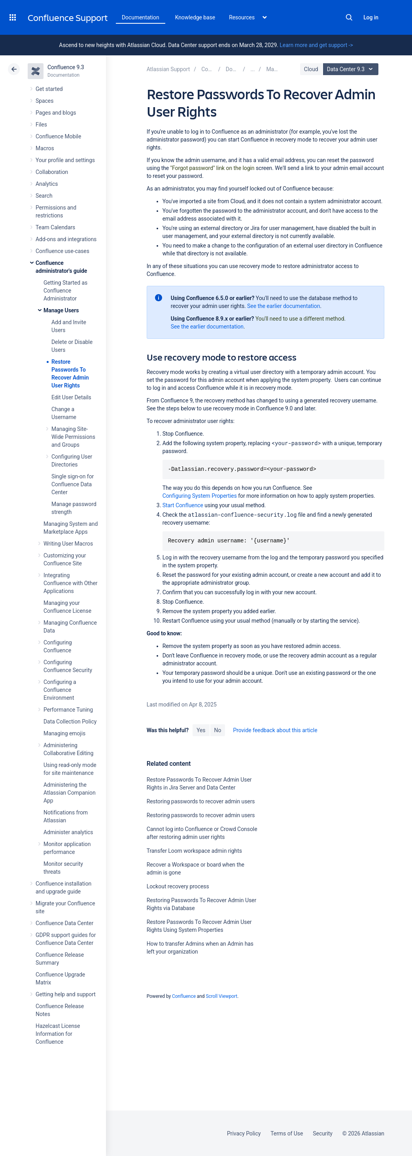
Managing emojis (64, 733)
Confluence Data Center (64, 923)
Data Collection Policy (69, 721)
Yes (201, 730)
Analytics (47, 184)
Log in (370, 17)
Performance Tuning (68, 709)
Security (323, 1133)
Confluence (184, 996)
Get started (49, 89)
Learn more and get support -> (316, 45)
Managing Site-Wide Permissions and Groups (73, 437)
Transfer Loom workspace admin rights (194, 851)
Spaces (44, 101)
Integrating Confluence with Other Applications (70, 583)
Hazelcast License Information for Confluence (58, 1034)
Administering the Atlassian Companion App (69, 793)
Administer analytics (68, 832)
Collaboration (52, 172)
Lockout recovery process (178, 886)
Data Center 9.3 (351, 69)
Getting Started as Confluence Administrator (65, 291)
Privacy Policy (244, 1133)
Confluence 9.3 (65, 67)
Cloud (311, 69)
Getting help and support (66, 994)
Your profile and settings (65, 160)
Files (41, 124)
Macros (45, 148)
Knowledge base (195, 17)
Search (349, 17)
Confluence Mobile (58, 136)
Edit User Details (71, 397)
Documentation (140, 17)
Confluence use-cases (62, 251)
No (217, 730)
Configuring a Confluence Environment (59, 690)
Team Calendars (55, 227)
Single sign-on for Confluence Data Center (72, 484)
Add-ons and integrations (66, 239)
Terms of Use (286, 1133)
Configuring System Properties (200, 496)
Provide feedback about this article (275, 730)
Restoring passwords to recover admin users (201, 801)
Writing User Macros (68, 543)
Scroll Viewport (221, 996)
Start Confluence (183, 505)
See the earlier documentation (283, 306)
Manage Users (61, 310)
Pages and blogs (56, 113)
